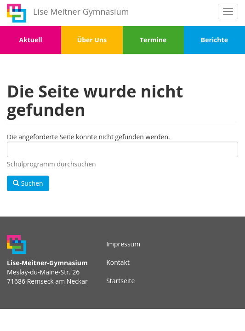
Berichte (214, 39)
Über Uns (92, 39)
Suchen (28, 183)
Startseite (120, 280)
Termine (153, 39)
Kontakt (118, 262)
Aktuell (30, 39)
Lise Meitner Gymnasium (81, 11)
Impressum (123, 244)
